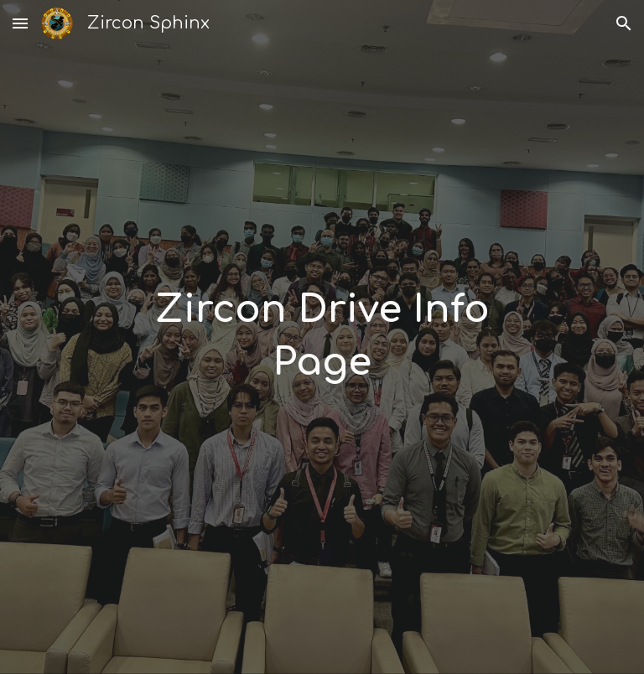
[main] (321, 336)
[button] (20, 23)
